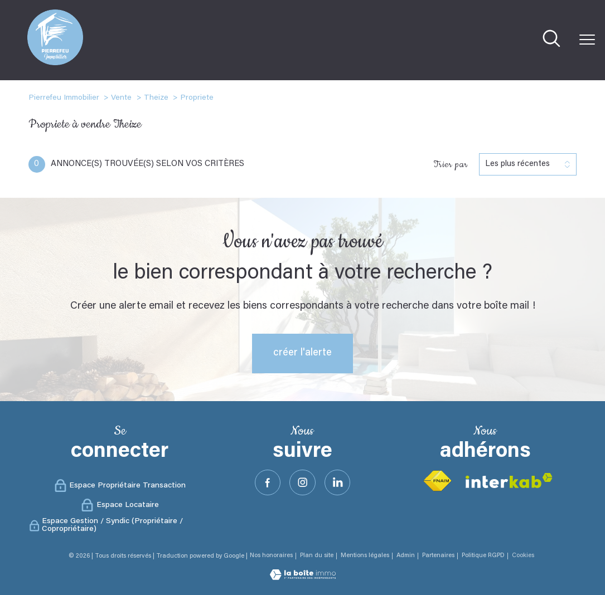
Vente (121, 98)
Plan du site (316, 556)
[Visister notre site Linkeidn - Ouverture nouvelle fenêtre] (338, 483)
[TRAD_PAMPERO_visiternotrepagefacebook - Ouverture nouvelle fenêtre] (267, 483)
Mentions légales (365, 556)
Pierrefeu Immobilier (63, 98)
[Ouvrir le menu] (587, 40)
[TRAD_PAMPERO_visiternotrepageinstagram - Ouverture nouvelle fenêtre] (302, 483)
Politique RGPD (483, 556)
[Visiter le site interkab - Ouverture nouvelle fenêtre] (509, 480)
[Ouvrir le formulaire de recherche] (551, 40)
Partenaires (438, 556)
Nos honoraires (271, 556)
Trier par (450, 164)
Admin (405, 556)
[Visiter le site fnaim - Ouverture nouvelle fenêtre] (437, 481)
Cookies (523, 556)
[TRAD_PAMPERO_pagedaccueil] (55, 62)
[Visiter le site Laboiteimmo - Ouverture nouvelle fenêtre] (303, 577)
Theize (156, 98)
